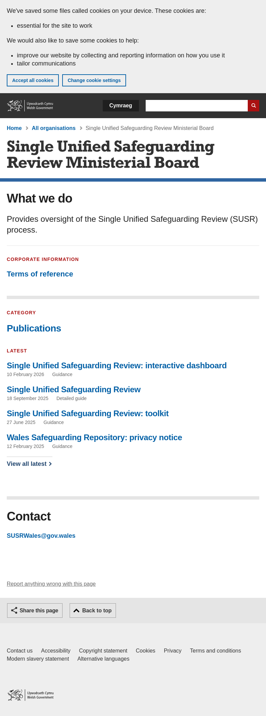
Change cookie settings (94, 80)
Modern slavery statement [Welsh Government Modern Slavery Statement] (38, 659)
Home (14, 128)
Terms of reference (40, 274)
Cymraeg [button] (121, 105)
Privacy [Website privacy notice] (173, 651)
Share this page (39, 610)
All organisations (54, 128)
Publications (34, 328)
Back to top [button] (97, 610)
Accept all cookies (32, 80)
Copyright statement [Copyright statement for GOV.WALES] (103, 651)
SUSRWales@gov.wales (41, 535)
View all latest (27, 463)
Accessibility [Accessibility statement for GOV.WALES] (55, 651)
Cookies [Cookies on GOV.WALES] (145, 651)
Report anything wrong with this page (51, 584)
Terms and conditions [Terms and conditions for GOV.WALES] (215, 651)
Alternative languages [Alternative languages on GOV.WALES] (103, 659)
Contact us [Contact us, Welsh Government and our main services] (19, 651)
